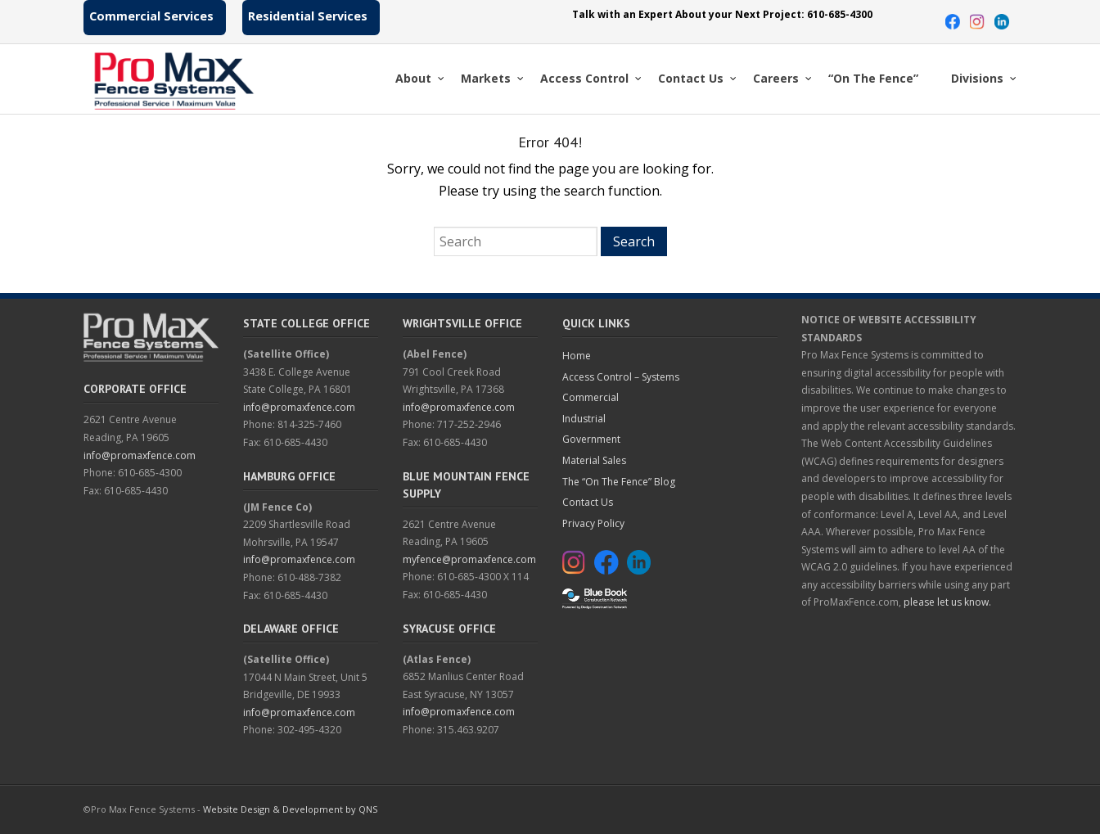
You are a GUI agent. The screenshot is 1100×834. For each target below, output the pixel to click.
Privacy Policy (593, 523)
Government (591, 439)
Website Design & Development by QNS (290, 809)
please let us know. (947, 602)
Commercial (590, 397)
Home (576, 356)
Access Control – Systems (620, 377)
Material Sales (594, 460)
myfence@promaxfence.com (469, 559)
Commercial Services (151, 16)
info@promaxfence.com (139, 455)
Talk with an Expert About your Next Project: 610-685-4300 (722, 14)
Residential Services (307, 16)
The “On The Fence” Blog (618, 482)
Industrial (584, 419)
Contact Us (587, 502)
